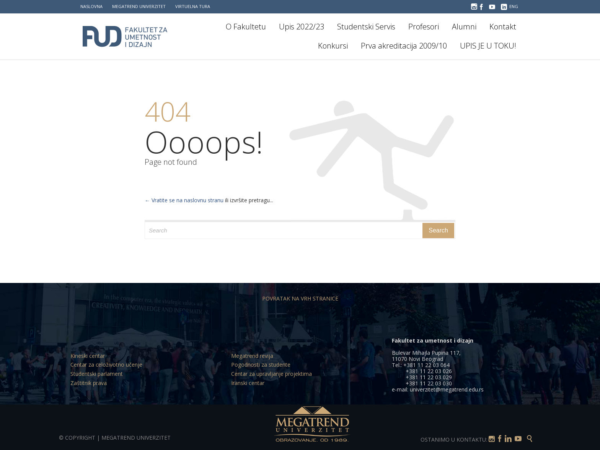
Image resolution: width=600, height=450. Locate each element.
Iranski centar (247, 383)
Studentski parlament (96, 373)
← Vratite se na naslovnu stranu (184, 200)
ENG (513, 6)
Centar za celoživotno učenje (106, 364)
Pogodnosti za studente (260, 364)
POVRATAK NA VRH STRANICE (300, 298)
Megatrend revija (252, 355)
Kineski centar (87, 355)
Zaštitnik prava (88, 383)
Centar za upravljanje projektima (271, 373)
